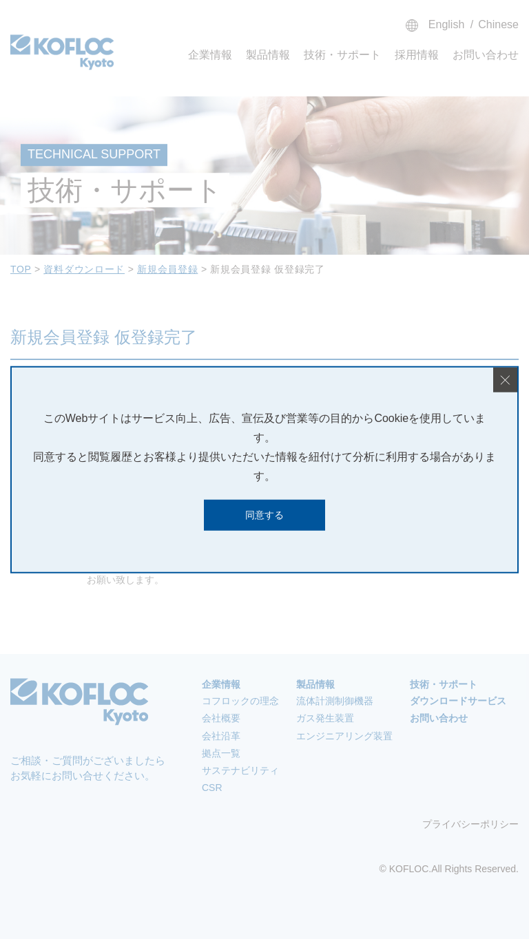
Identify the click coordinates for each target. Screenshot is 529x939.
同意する (264, 514)
